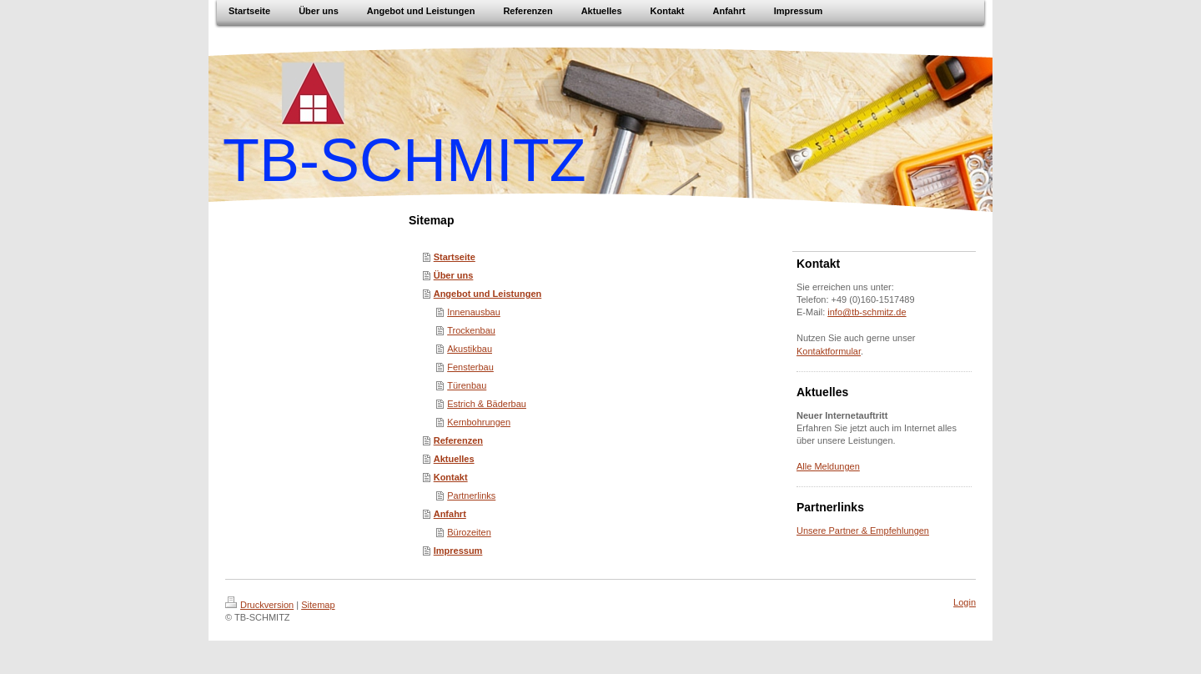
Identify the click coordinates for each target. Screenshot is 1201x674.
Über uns (454, 275)
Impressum (458, 551)
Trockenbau (471, 330)
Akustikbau (469, 349)
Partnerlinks (471, 495)
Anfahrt (450, 514)
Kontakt (451, 477)
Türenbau (466, 385)
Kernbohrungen (478, 422)
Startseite (454, 257)
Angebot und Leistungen (488, 294)
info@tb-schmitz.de (866, 312)
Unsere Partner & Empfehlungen (862, 531)
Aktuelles (454, 459)
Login (964, 602)
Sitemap (317, 605)
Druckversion (259, 605)
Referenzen (458, 440)
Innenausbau (473, 312)
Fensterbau (470, 367)
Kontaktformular (828, 351)
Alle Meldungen (828, 466)
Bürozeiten (469, 532)
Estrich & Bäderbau (486, 404)
